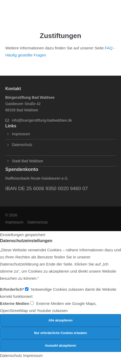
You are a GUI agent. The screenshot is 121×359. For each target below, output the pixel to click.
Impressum (21, 134)
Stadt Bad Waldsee (27, 161)
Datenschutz (22, 145)
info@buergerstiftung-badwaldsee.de (42, 120)
